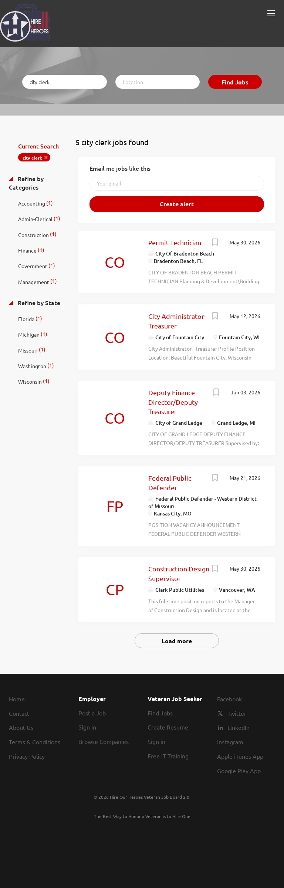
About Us (21, 727)
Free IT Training (168, 756)
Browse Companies (103, 741)
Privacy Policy (27, 756)
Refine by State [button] (38, 302)
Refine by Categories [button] (26, 182)
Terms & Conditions (34, 741)
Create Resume (168, 727)
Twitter (236, 713)
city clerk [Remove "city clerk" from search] (32, 158)
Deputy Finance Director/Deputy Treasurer (173, 401)
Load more (177, 641)
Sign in (87, 727)
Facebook (229, 698)
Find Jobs (235, 82)
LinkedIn (238, 727)
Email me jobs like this (120, 168)
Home (17, 698)
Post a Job (92, 713)
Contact (19, 713)
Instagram (230, 741)
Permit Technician (174, 242)
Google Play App (239, 770)
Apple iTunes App (240, 756)
